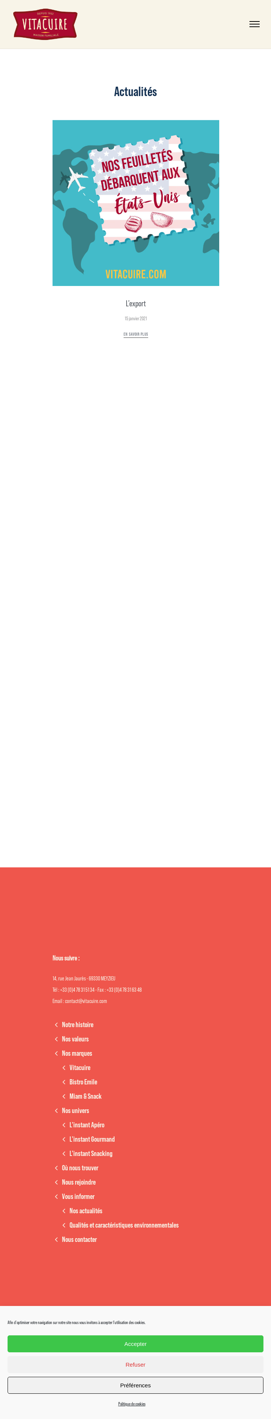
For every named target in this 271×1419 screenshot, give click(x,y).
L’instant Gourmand (92, 1139)
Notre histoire (77, 1025)
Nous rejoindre (79, 1182)
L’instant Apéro (87, 1125)
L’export (136, 304)
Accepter (135, 1344)
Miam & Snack (86, 1096)
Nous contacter (79, 1239)
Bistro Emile (83, 1082)
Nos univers (75, 1111)
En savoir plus (136, 334)
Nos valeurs (75, 1039)
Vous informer (78, 1196)
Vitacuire (80, 1068)
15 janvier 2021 (136, 318)
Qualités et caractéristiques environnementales (124, 1225)
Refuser (135, 1364)
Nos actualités (86, 1211)
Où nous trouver (80, 1168)
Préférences (135, 1385)
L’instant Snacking (91, 1154)
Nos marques (77, 1053)
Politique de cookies (132, 1404)
